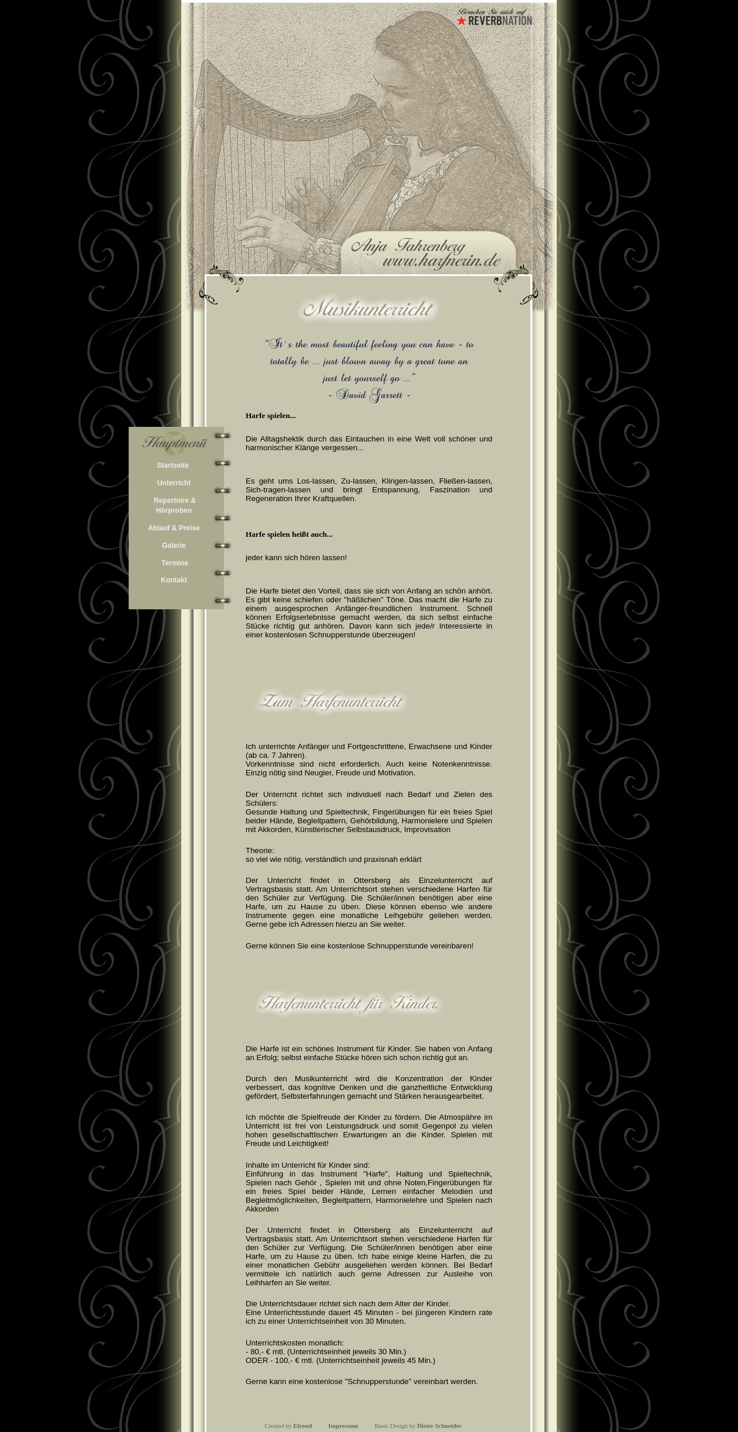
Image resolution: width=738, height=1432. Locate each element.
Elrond (303, 1426)
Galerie (174, 545)
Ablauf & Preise (174, 528)
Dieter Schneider (439, 1426)
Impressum (343, 1426)
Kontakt (174, 580)
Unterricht (174, 483)
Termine (174, 563)
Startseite (173, 465)
